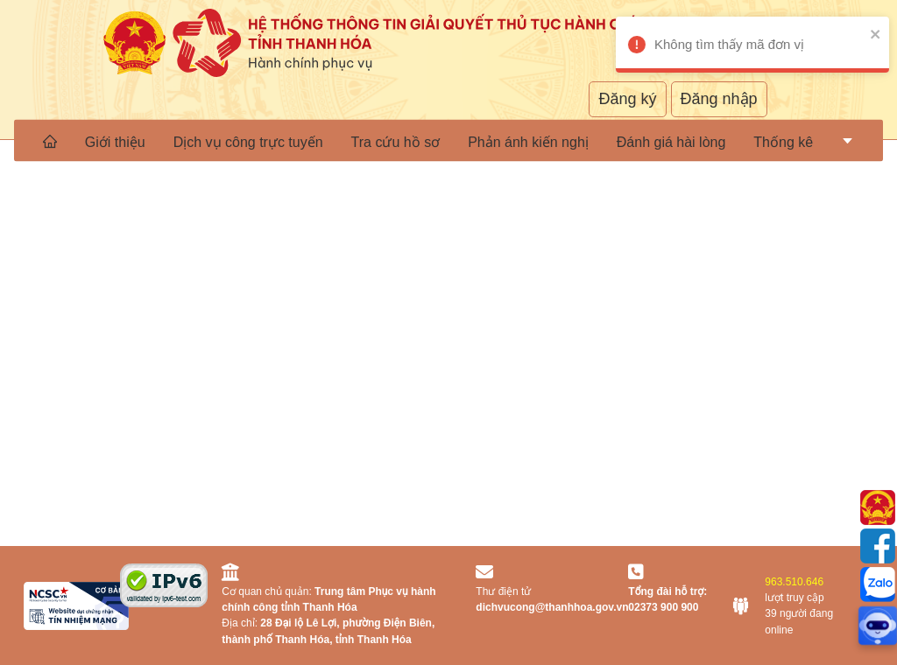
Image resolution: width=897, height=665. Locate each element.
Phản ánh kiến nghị (528, 141)
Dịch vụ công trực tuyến (248, 141)
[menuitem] (50, 141)
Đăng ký (627, 99)
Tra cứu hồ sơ (396, 141)
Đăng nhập (719, 99)
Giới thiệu (115, 141)
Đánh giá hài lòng (671, 141)
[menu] (448, 141)
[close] (857, 34)
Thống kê (783, 141)
